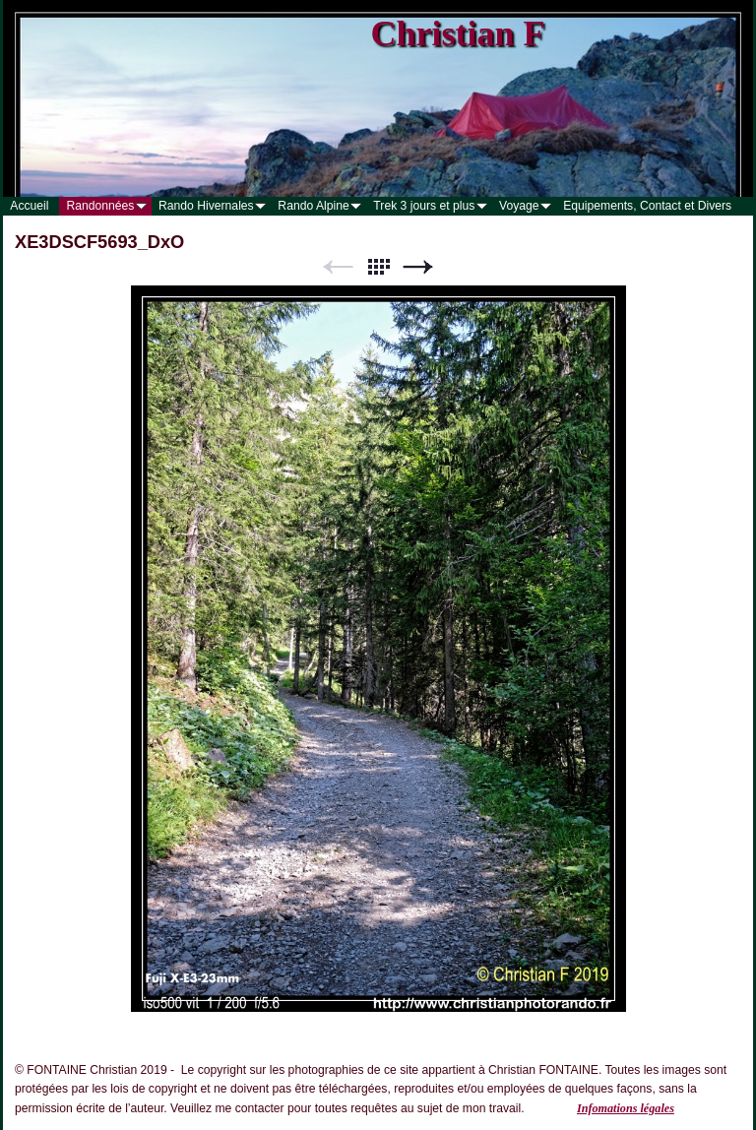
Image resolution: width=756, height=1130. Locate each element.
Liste (378, 267)
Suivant (418, 267)
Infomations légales (625, 1108)
